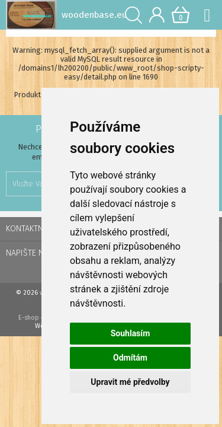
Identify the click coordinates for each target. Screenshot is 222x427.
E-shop (28, 317)
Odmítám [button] (130, 357)
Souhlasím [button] (130, 333)
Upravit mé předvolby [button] (130, 382)
